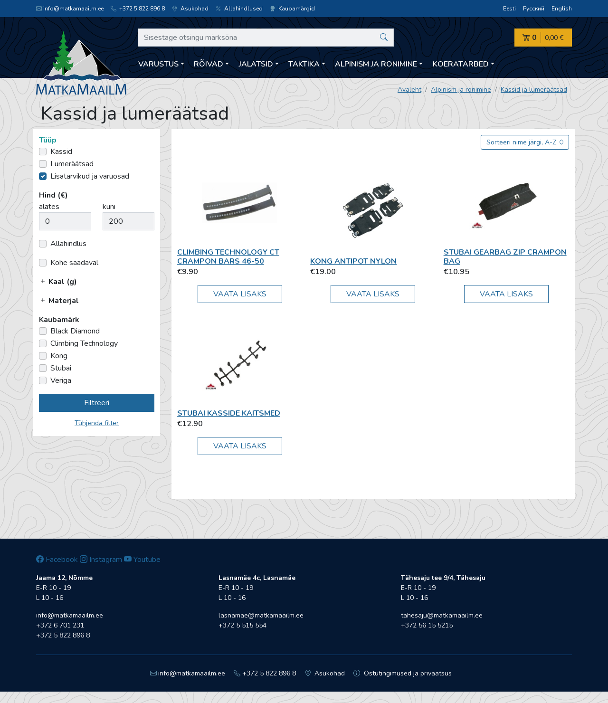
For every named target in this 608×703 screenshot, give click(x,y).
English (561, 8)
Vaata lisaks (239, 294)
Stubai (60, 368)
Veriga (60, 380)
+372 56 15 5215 (427, 625)
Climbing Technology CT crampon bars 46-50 (228, 256)
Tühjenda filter (97, 423)
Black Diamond (75, 331)
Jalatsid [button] (256, 64)
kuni (109, 206)
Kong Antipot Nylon (353, 261)
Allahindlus (68, 243)
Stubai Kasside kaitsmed (228, 413)
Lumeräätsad (72, 164)
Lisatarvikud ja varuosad (89, 176)
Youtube (142, 559)
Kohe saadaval (74, 262)
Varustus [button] (158, 64)
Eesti (509, 8)
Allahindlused (239, 8)
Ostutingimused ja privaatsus (402, 673)
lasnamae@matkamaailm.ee (261, 615)
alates (49, 206)
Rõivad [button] (208, 64)
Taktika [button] (304, 64)
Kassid (61, 151)
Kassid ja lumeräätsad (534, 89)
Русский (533, 8)
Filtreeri (96, 403)
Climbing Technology (84, 343)
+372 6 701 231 (60, 625)
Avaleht (409, 89)
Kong (58, 356)
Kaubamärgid (292, 8)
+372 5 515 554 (242, 625)
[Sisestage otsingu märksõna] (266, 37)
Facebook (57, 559)
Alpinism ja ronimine (461, 89)
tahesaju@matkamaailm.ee (442, 615)
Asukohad (190, 8)
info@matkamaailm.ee (70, 8)
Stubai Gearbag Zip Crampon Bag (505, 256)
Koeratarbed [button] (461, 64)
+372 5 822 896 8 (138, 8)
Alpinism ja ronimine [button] (376, 64)
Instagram (101, 559)
